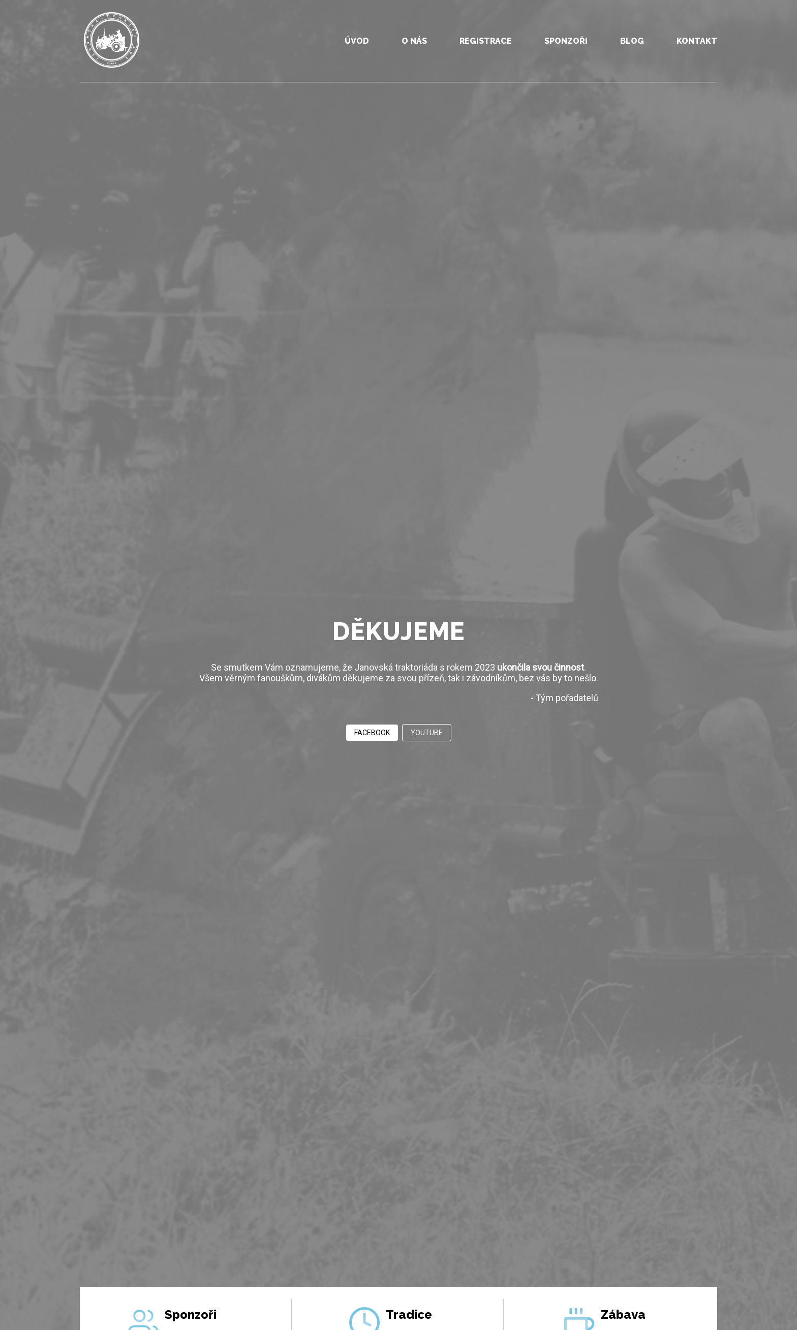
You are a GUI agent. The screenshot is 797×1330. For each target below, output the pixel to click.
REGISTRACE (485, 41)
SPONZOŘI (566, 41)
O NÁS (414, 41)
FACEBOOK (372, 733)
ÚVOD (357, 41)
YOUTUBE (427, 733)
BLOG (632, 41)
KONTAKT (697, 41)
